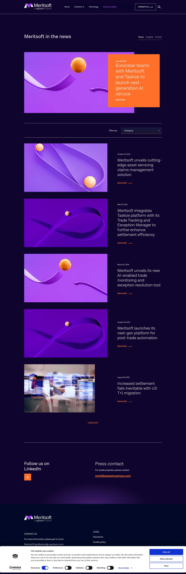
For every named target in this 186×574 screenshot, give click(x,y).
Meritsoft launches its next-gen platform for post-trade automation (137, 334)
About (67, 7)
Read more (120, 101)
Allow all (166, 553)
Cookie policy (99, 543)
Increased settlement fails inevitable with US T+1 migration (137, 390)
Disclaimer (98, 538)
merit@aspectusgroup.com (113, 477)
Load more (93, 424)
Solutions (79, 7)
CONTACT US (30, 535)
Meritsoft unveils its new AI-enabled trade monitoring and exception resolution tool (138, 279)
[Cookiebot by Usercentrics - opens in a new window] (15, 569)
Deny (166, 567)
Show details (123, 569)
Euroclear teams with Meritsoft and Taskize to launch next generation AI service (133, 80)
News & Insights (110, 7)
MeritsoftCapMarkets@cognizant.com (44, 545)
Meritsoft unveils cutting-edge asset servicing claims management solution (139, 169)
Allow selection (166, 560)
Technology (93, 7)
